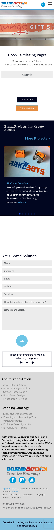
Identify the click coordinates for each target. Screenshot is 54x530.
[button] (20, 214)
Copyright (6, 488)
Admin (15, 491)
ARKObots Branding (17, 183)
